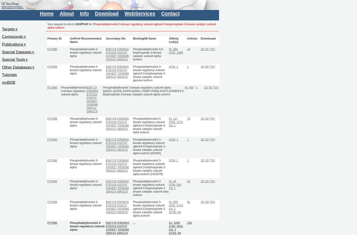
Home (47, 13)
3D (207, 49)
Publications (14, 44)
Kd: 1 (172, 125)
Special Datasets (18, 52)
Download (107, 13)
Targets (10, 29)
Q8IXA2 (111, 59)
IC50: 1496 (176, 52)
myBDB (8, 82)
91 (188, 202)
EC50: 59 (175, 212)
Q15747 (122, 52)
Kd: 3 (172, 229)
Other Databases (18, 67)
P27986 (52, 49)
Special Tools (15, 59)
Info (84, 13)
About (67, 13)
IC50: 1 (173, 66)
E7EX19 (111, 52)
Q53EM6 (123, 56)
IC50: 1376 (176, 205)
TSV (212, 49)
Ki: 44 (172, 181)
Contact (170, 13)
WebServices (140, 13)
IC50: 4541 (176, 226)
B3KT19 (111, 49)
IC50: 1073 (176, 122)
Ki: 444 (189, 87)
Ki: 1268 (174, 223)
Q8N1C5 (122, 59)
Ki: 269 (173, 202)
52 (188, 181)
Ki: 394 (173, 49)
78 (188, 118)
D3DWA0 (123, 49)
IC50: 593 (175, 184)
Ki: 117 (173, 118)
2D (202, 49)
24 (188, 49)
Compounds (14, 36)
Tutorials (9, 74)
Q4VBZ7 (111, 56)
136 (189, 223)
